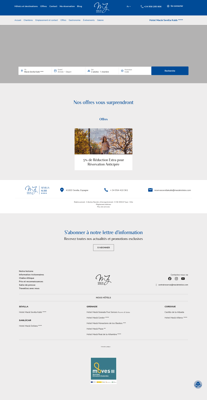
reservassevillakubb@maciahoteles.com (172, 190)
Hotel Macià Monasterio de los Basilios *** (106, 323)
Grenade (92, 306)
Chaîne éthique (26, 278)
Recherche (170, 70)
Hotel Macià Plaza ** (96, 328)
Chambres (28, 20)
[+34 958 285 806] (142, 6)
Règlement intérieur (103, 204)
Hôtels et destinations (26, 6)
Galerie (100, 20)
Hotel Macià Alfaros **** (176, 317)
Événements (89, 20)
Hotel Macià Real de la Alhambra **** (104, 334)
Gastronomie (75, 20)
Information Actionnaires (31, 274)
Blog (79, 6)
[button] (105, 346)
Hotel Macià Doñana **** (30, 325)
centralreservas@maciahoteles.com (173, 285)
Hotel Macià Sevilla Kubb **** (166, 20)
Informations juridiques (106, 346)
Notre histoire (26, 271)
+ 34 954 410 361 (119, 190)
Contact (53, 6)
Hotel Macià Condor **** (98, 317)
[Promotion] (131, 72)
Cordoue (170, 306)
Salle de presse (27, 285)
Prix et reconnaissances (31, 281)
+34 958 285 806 (152, 6)
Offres (43, 6)
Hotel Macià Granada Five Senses (108, 312)
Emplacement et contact (46, 20)
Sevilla (23, 306)
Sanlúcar (25, 320)
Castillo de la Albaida (174, 312)
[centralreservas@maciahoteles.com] (156, 285)
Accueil (18, 20)
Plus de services (103, 207)
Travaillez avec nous (29, 288)
